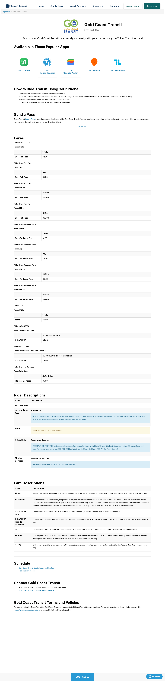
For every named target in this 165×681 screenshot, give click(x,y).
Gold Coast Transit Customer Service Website (36, 590)
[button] (42, 6)
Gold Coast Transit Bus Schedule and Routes (36, 568)
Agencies (6, 12)
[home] (17, 6)
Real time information (27, 571)
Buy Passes (82, 677)
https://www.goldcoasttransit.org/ (27, 610)
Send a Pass (30, 119)
